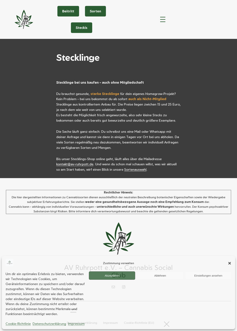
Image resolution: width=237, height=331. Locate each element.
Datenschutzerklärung (49, 324)
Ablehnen (160, 275)
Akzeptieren (112, 275)
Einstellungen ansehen (208, 275)
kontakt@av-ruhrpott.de (74, 164)
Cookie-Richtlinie (18, 324)
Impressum (76, 324)
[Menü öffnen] (162, 19)
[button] (229, 263)
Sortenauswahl (135, 169)
